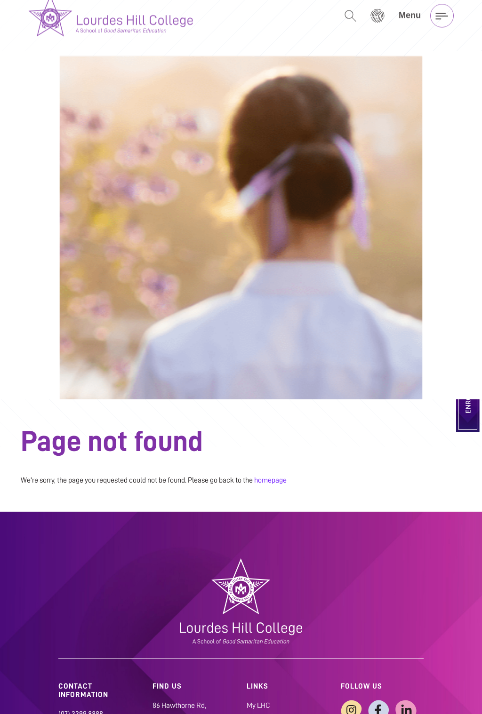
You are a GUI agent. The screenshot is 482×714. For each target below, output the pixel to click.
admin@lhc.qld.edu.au (92, 690)
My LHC (258, 670)
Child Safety (265, 693)
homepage (270, 445)
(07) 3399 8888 (80, 679)
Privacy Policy (268, 682)
